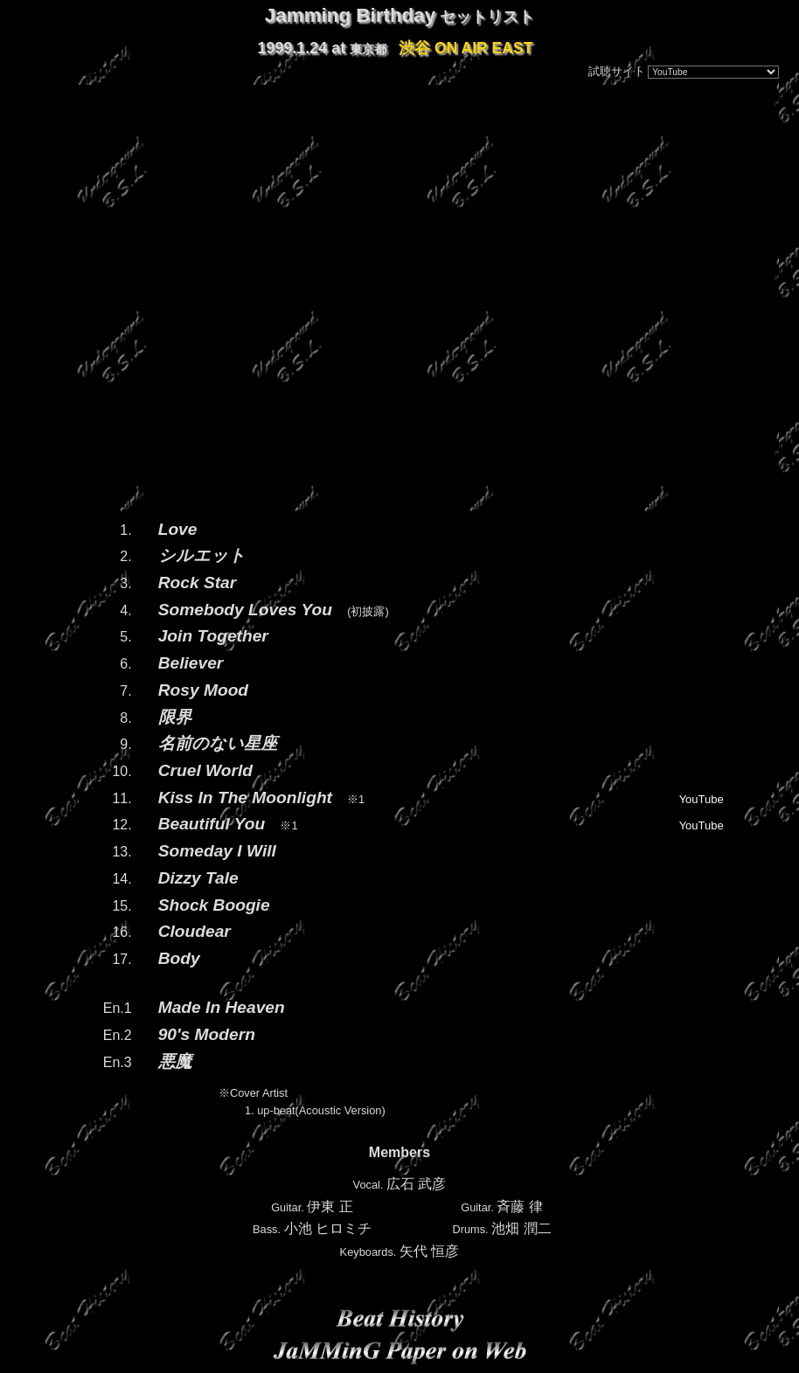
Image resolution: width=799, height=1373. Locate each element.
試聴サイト (616, 71)
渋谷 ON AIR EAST (466, 48)
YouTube (701, 799)
